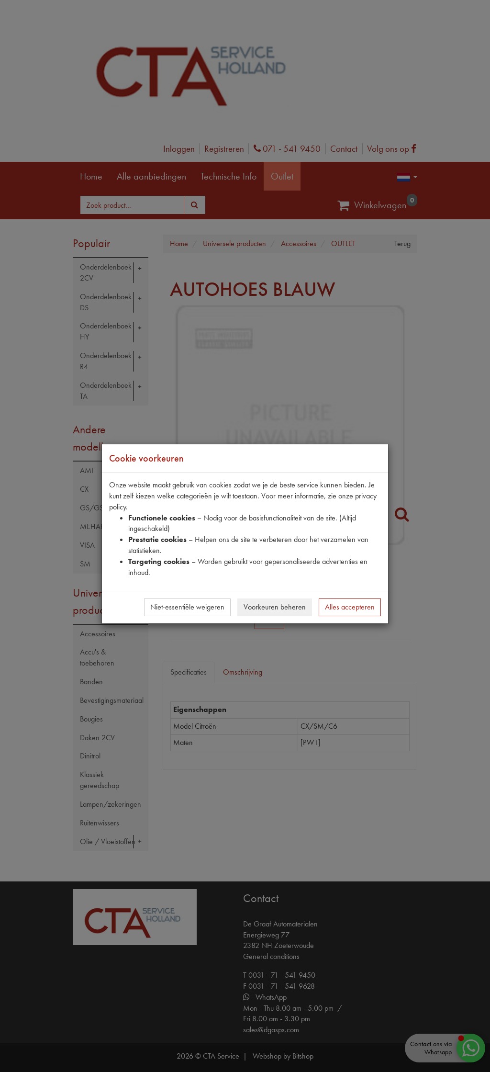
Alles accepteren (350, 607)
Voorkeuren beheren (275, 607)
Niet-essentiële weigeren (187, 607)
